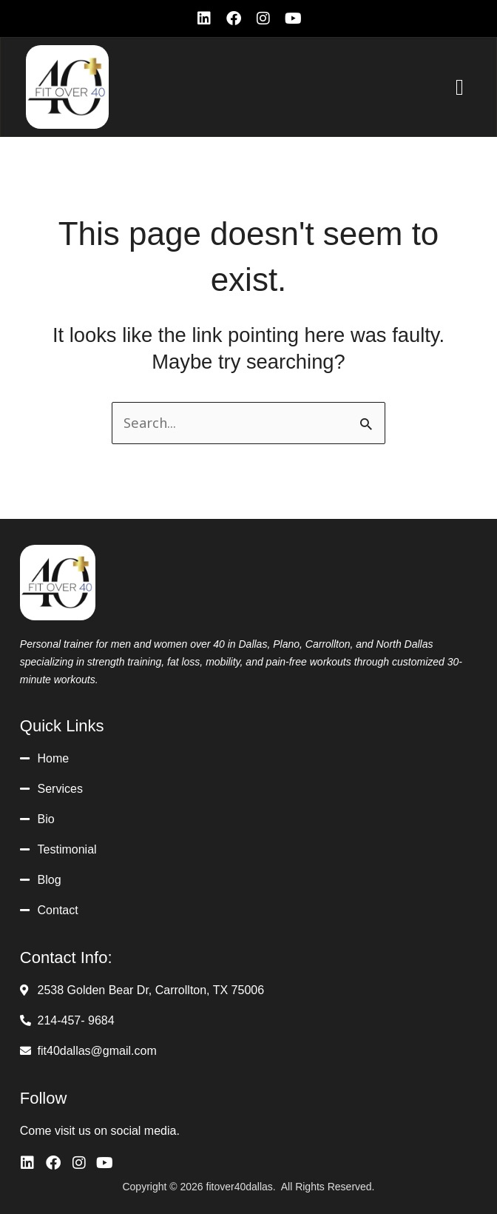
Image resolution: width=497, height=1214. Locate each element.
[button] (460, 86)
